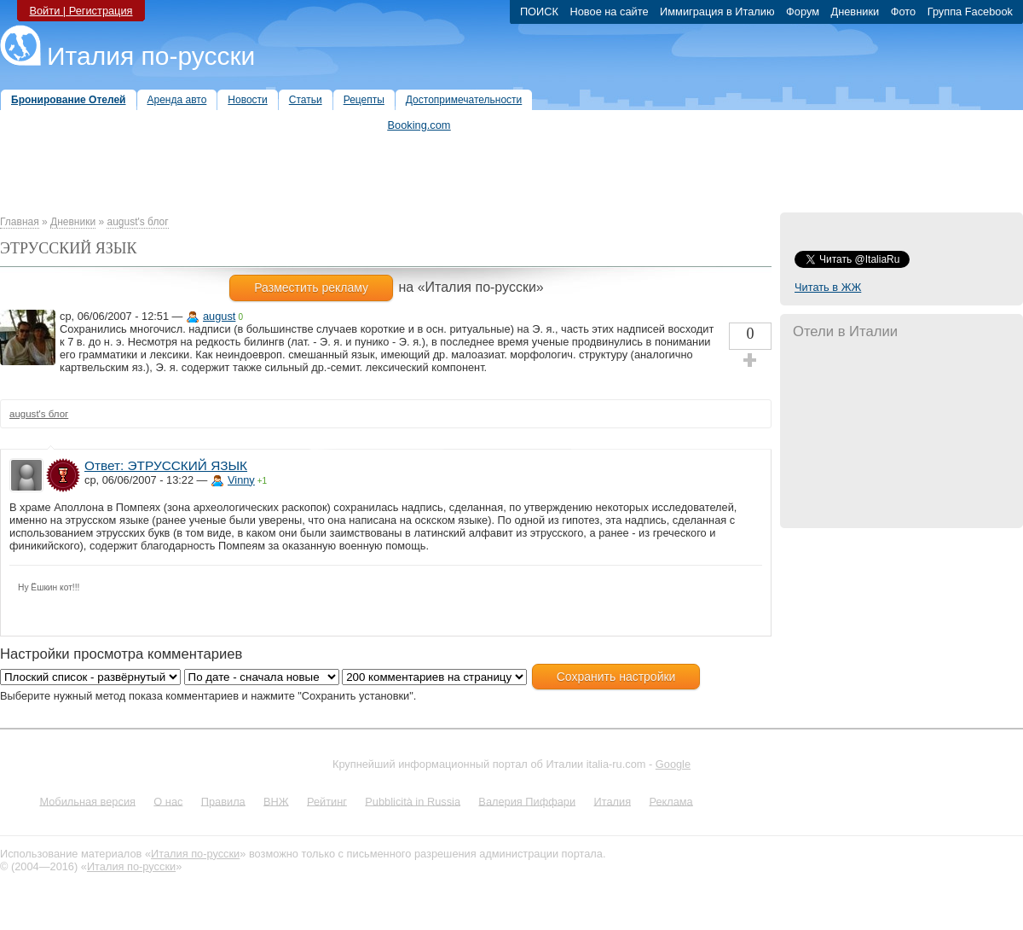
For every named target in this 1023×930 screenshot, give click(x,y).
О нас (167, 800)
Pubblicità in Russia (412, 800)
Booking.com (419, 125)
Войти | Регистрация (80, 10)
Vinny (241, 480)
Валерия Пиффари (526, 800)
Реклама (670, 800)
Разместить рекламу (311, 287)
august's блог (137, 222)
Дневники (72, 222)
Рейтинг (327, 800)
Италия (612, 800)
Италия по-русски (151, 56)
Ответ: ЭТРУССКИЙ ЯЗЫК (165, 465)
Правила (223, 800)
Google (673, 764)
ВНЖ (276, 800)
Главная (19, 222)
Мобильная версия (87, 800)
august (219, 316)
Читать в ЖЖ (828, 287)
